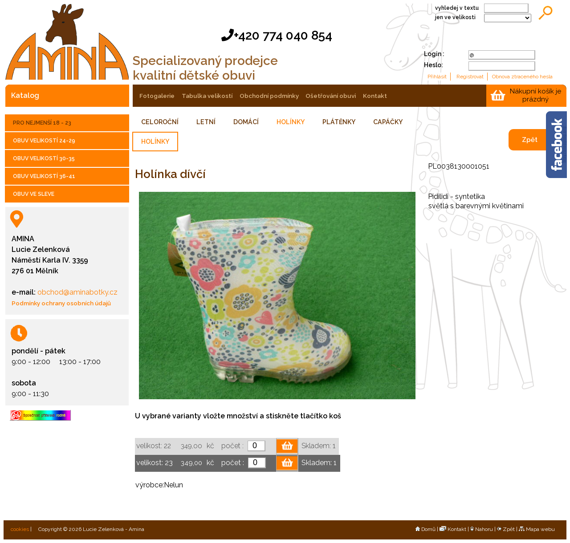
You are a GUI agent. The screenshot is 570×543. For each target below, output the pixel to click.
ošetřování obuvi (330, 95)
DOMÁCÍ (246, 122)
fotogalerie (157, 95)
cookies (19, 529)
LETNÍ (206, 122)
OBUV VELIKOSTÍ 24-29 (44, 141)
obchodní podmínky (269, 95)
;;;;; (507, 18)
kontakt (375, 95)
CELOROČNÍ (160, 122)
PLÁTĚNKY (338, 122)
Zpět (529, 140)
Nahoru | (483, 529)
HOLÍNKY (291, 122)
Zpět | (508, 529)
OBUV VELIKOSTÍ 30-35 (44, 158)
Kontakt (453, 529)
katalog (25, 95)
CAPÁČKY (388, 122)
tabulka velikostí (207, 95)
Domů (425, 529)
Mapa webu (537, 529)
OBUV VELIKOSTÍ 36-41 (44, 176)
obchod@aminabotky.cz (77, 292)
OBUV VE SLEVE (33, 194)
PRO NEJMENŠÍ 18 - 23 (42, 123)
